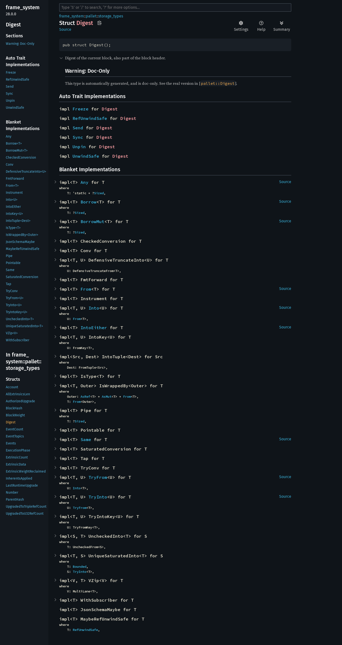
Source (65, 29)
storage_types (110, 16)
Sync (78, 137)
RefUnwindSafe (90, 118)
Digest (110, 109)
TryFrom (97, 477)
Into (93, 308)
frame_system (71, 16)
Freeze (80, 109)
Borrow (88, 202)
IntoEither (93, 327)
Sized (99, 193)
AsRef (85, 396)
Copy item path (99, 23)
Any (84, 182)
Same (85, 439)
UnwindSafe (86, 156)
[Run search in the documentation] (175, 7)
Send (78, 128)
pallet (91, 16)
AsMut (106, 396)
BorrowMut (92, 221)
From (85, 289)
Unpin (79, 146)
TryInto (97, 497)
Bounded (79, 566)
